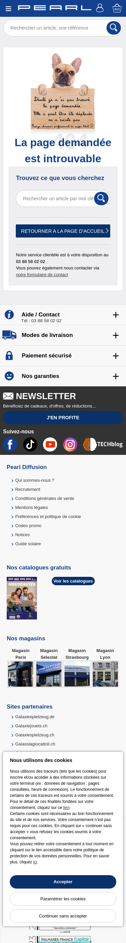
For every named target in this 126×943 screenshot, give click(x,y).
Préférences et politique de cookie (48, 516)
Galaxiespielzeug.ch (34, 734)
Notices (22, 534)
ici (35, 862)
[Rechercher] (114, 28)
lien (66, 807)
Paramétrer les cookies (63, 898)
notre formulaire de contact (42, 274)
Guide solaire (28, 543)
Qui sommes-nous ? (34, 480)
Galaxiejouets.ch (31, 725)
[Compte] (100, 8)
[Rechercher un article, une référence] (63, 27)
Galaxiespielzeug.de (34, 716)
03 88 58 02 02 (30, 261)
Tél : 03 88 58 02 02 (41, 320)
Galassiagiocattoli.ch (35, 743)
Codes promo (28, 525)
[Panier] (117, 8)
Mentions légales (31, 507)
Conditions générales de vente (44, 498)
